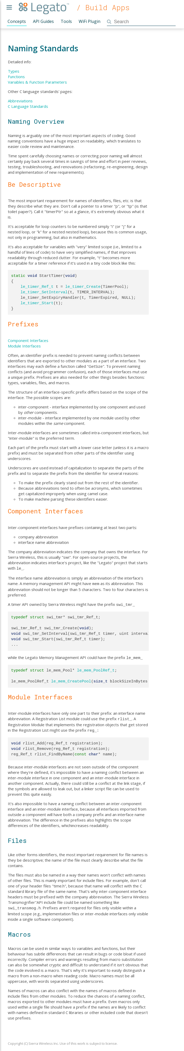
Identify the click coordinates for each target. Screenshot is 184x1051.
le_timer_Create (83, 286)
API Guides (43, 21)
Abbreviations (20, 100)
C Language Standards (28, 106)
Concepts (17, 21)
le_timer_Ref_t (37, 286)
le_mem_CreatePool (71, 679)
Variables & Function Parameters (37, 82)
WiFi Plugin (89, 21)
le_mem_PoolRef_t (96, 668)
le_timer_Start (37, 303)
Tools (66, 21)
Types (13, 71)
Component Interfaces (28, 340)
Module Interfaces (24, 346)
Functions (16, 76)
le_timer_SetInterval (44, 292)
